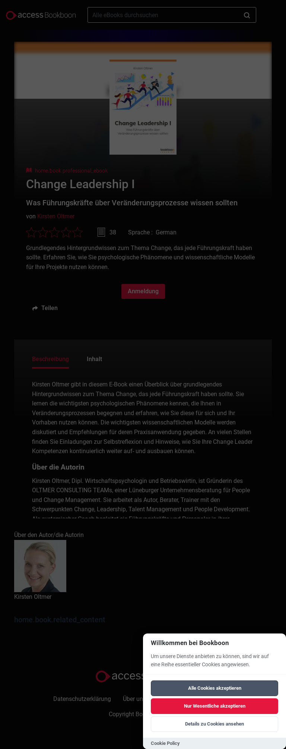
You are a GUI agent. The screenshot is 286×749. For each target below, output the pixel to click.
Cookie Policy (165, 743)
